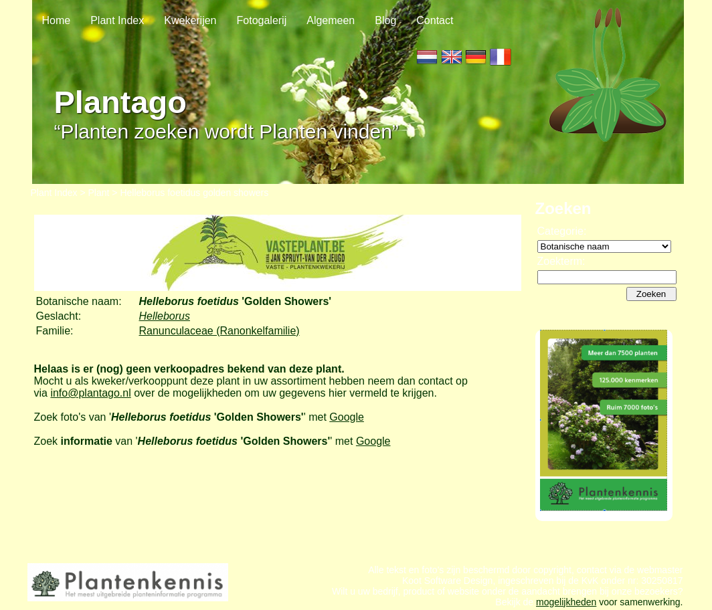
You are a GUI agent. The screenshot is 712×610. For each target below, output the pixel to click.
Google (346, 417)
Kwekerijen (190, 20)
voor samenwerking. (639, 602)
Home (56, 20)
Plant (99, 192)
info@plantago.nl (90, 393)
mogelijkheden (566, 602)
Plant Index (117, 20)
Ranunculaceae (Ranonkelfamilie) (219, 330)
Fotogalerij (262, 20)
